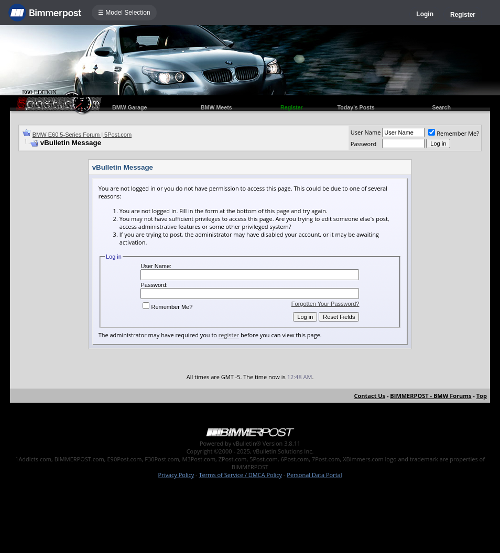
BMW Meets (216, 107)
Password (364, 144)
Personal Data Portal (314, 475)
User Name (366, 132)
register (229, 335)
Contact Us (370, 396)
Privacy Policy (176, 475)
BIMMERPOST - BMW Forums (430, 396)
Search (441, 107)
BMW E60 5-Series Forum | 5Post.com (82, 134)
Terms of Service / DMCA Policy (240, 475)
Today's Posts (356, 107)
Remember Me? (453, 133)
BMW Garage (129, 107)
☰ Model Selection (124, 12)
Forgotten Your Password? (325, 304)
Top (481, 396)
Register (462, 14)
